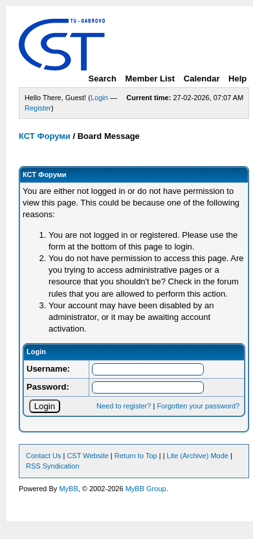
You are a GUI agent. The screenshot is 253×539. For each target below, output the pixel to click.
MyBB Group (146, 488)
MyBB (68, 488)
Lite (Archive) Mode (197, 456)
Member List (150, 78)
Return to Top (136, 456)
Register (38, 108)
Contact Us (43, 456)
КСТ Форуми (45, 136)
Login (99, 97)
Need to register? (123, 406)
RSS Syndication (53, 466)
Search (102, 78)
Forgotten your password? (198, 406)
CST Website (87, 456)
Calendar (202, 78)
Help (237, 78)
